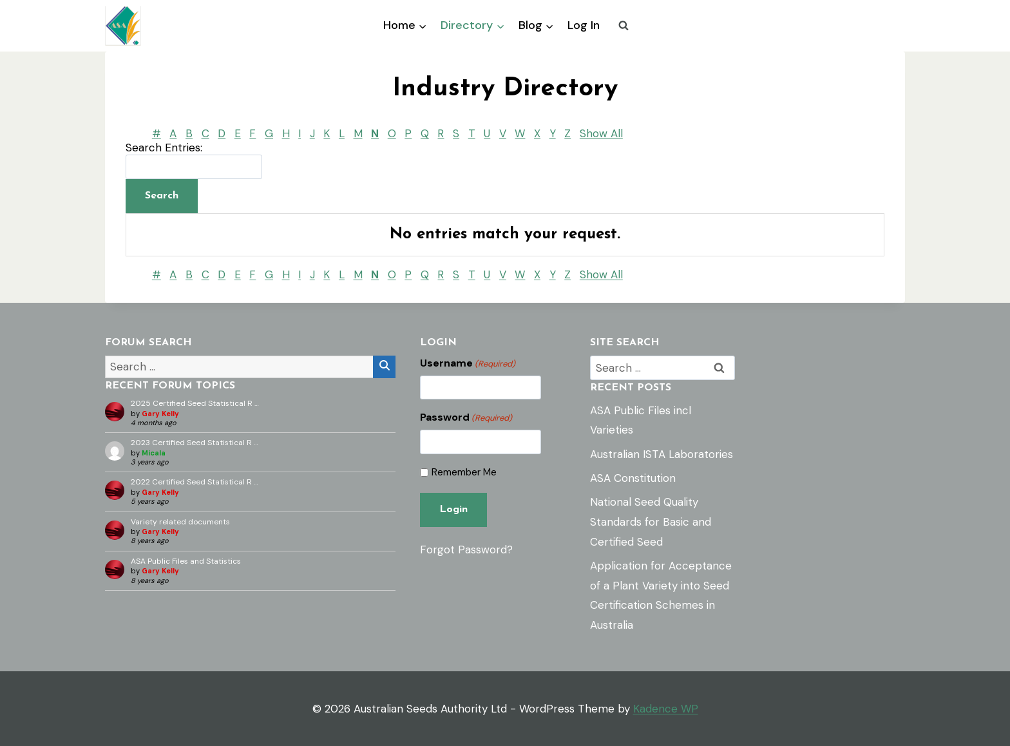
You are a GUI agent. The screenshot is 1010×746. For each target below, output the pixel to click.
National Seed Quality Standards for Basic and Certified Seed (650, 521)
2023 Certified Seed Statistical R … (194, 442)
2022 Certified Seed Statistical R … (194, 482)
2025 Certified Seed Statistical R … (195, 403)
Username (467, 363)
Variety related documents (180, 522)
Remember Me (464, 472)
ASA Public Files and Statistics (186, 561)
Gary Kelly (160, 413)
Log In (583, 25)
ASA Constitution (633, 478)
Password (466, 417)
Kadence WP (665, 709)
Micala (154, 452)
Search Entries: (164, 147)
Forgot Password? (466, 549)
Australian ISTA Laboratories (661, 454)
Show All (601, 133)
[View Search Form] (623, 25)
